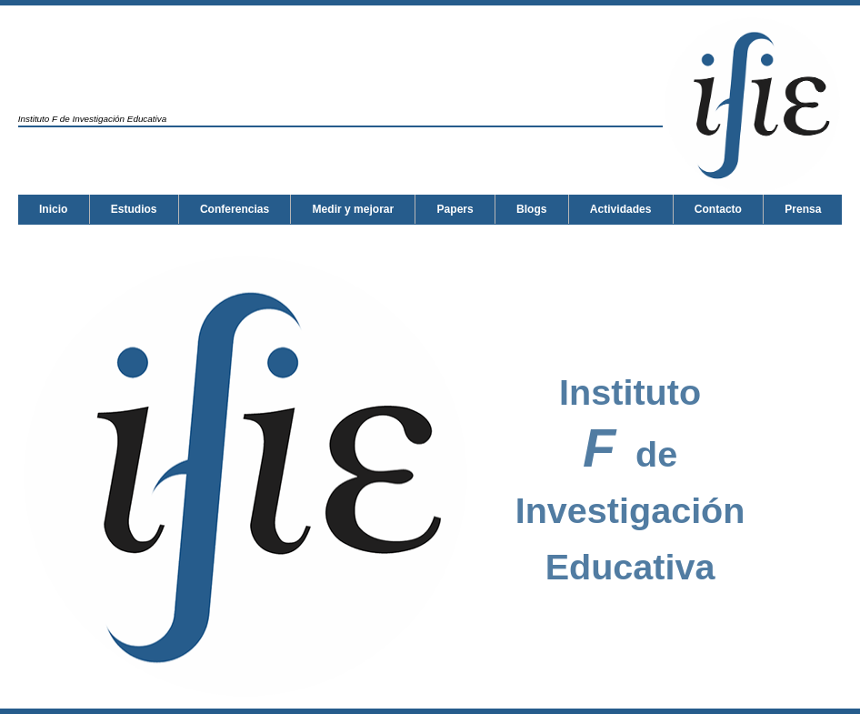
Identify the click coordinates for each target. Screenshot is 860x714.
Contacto (167, 238)
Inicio (53, 209)
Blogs (531, 209)
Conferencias (234, 209)
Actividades (70, 238)
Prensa (252, 238)
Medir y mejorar (354, 209)
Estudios (134, 209)
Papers (455, 209)
